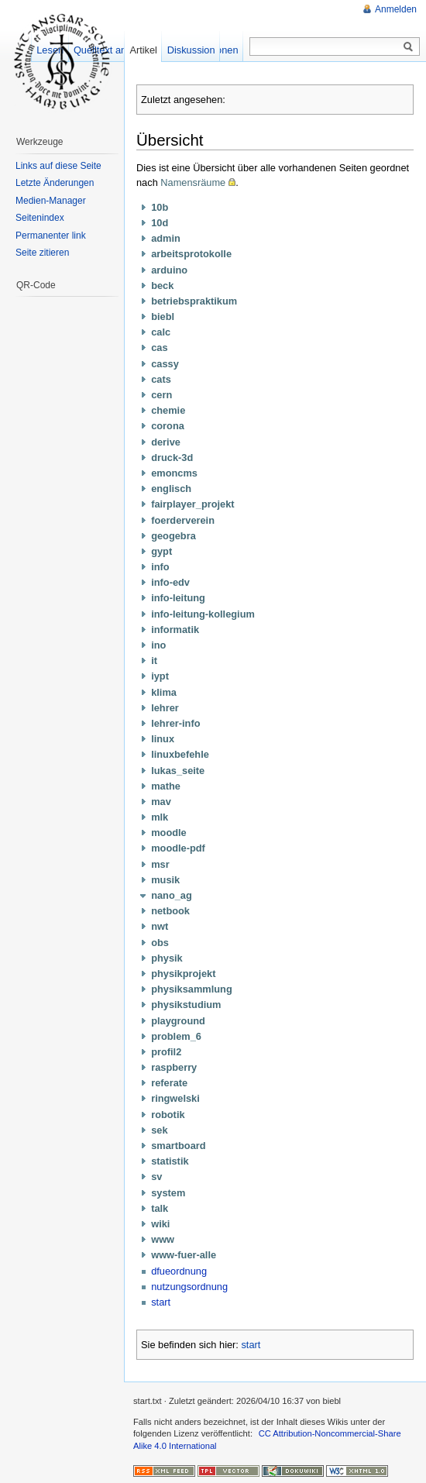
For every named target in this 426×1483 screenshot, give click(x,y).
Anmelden (396, 9)
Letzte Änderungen (54, 182)
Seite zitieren (42, 252)
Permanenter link (50, 235)
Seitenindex (39, 217)
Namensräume (192, 182)
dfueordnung (179, 1271)
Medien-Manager (50, 200)
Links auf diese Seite (58, 165)
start (160, 1302)
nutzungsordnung (189, 1286)
